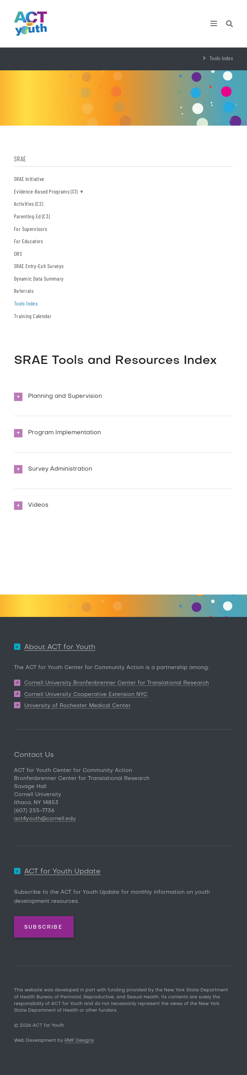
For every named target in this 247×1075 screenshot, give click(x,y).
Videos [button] (38, 505)
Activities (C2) (28, 203)
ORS (18, 253)
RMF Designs (79, 1040)
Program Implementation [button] (64, 433)
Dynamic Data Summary (38, 278)
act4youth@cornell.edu (45, 818)
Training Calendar (33, 315)
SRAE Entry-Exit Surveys (39, 265)
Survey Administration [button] (60, 469)
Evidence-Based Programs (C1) (48, 191)
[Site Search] (229, 24)
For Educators (28, 241)
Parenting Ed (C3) (32, 216)
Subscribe (43, 927)
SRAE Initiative (29, 178)
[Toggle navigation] (213, 23)
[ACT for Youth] (30, 23)
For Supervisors (30, 228)
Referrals (24, 290)
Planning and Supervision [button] (65, 396)
